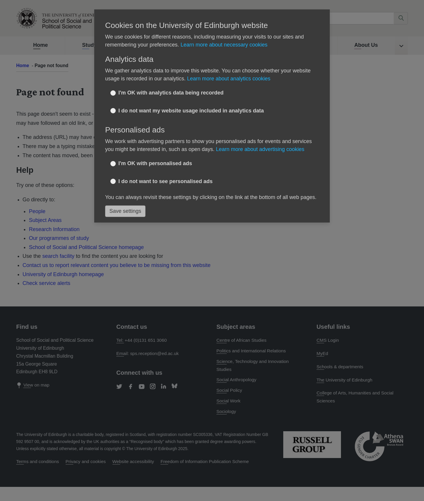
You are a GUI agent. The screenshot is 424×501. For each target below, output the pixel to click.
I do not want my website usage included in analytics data (191, 111)
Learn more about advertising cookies (260, 149)
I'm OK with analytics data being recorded (170, 93)
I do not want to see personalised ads (165, 181)
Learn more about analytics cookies (228, 79)
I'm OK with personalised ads (155, 163)
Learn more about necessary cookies (223, 45)
